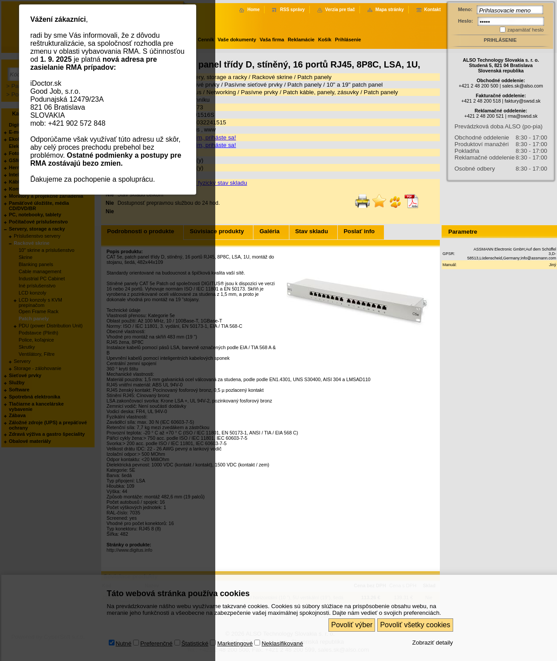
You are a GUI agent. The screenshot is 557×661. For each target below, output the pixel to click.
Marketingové (235, 631)
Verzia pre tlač (340, 9)
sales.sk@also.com (522, 85)
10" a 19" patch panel (355, 84)
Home (253, 9)
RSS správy (292, 9)
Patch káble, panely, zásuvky (321, 92)
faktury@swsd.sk (523, 101)
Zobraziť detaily (432, 630)
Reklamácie (301, 39)
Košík (325, 39)
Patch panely (314, 77)
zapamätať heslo (525, 29)
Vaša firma (272, 39)
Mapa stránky (389, 9)
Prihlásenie (348, 39)
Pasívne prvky (259, 92)
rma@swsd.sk (522, 116)
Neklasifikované (282, 631)
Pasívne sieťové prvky (254, 84)
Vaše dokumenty (236, 39)
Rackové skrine (272, 77)
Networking (221, 92)
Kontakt (432, 9)
